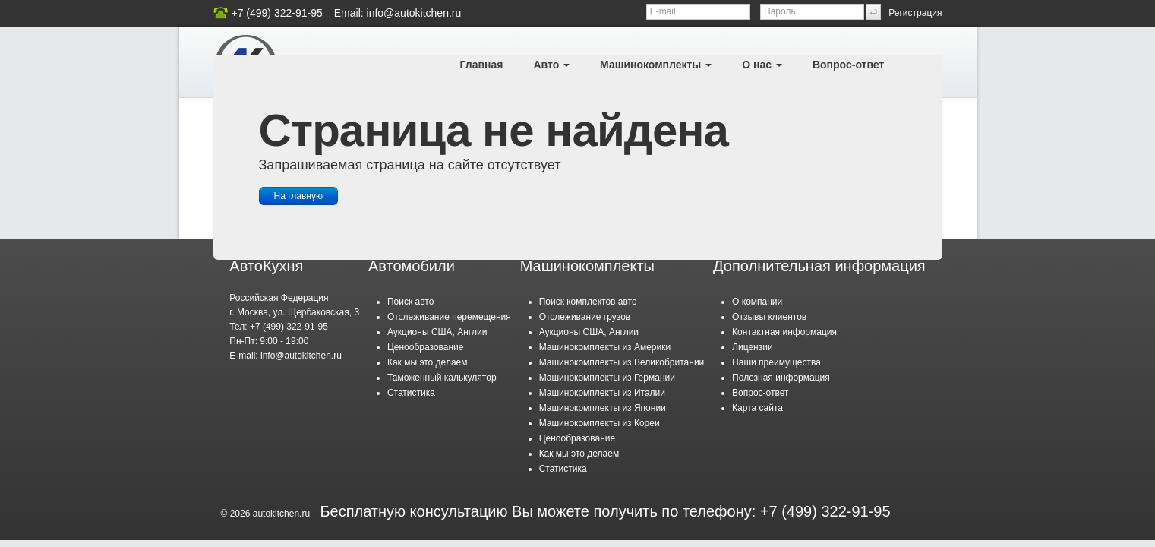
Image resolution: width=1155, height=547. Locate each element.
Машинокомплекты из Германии (607, 377)
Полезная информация (781, 377)
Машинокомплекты (656, 64)
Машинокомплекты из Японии (602, 408)
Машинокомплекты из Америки (605, 347)
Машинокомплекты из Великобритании (622, 362)
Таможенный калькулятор (442, 377)
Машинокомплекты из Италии (602, 392)
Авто (551, 64)
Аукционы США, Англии (437, 332)
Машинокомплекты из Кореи (599, 423)
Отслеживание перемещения (449, 316)
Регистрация (915, 13)
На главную (298, 196)
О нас (762, 64)
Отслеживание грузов (585, 316)
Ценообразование (425, 347)
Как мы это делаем (427, 362)
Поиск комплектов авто (588, 301)
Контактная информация (784, 332)
